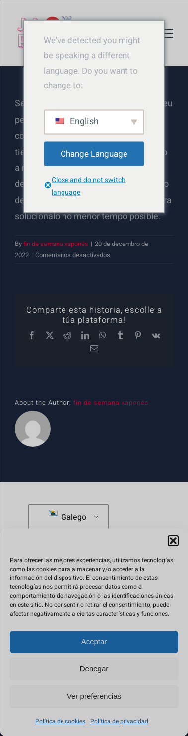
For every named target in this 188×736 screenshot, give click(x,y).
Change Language (94, 153)
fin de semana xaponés (55, 243)
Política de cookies (60, 721)
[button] (173, 541)
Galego (67, 516)
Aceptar (94, 641)
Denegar (94, 668)
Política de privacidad (119, 721)
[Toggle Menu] (165, 33)
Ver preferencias (94, 696)
